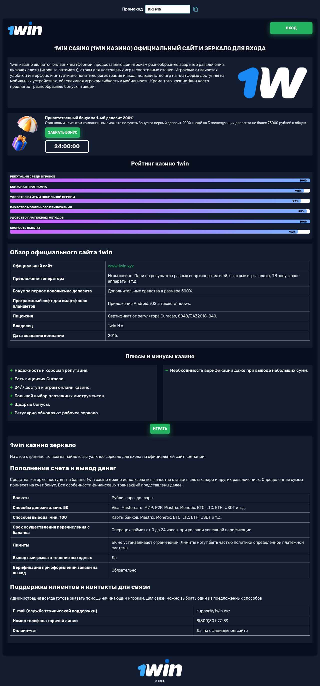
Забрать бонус (62, 132)
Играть (160, 429)
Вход (291, 28)
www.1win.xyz (121, 266)
